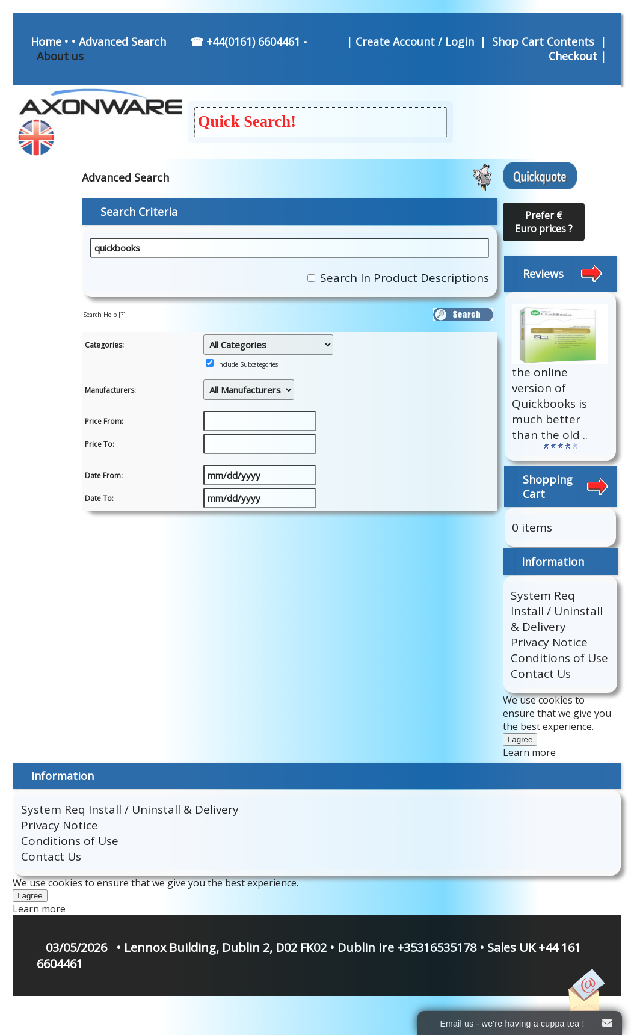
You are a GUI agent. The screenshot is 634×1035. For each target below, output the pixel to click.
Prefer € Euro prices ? (544, 222)
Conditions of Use (559, 658)
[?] (104, 314)
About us (60, 56)
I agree (520, 739)
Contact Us (541, 673)
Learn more (529, 752)
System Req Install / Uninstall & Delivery (557, 611)
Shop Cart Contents (543, 41)
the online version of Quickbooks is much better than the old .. (550, 403)
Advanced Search (122, 41)
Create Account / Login (416, 41)
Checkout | (579, 56)
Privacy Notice (549, 642)
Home (46, 41)
